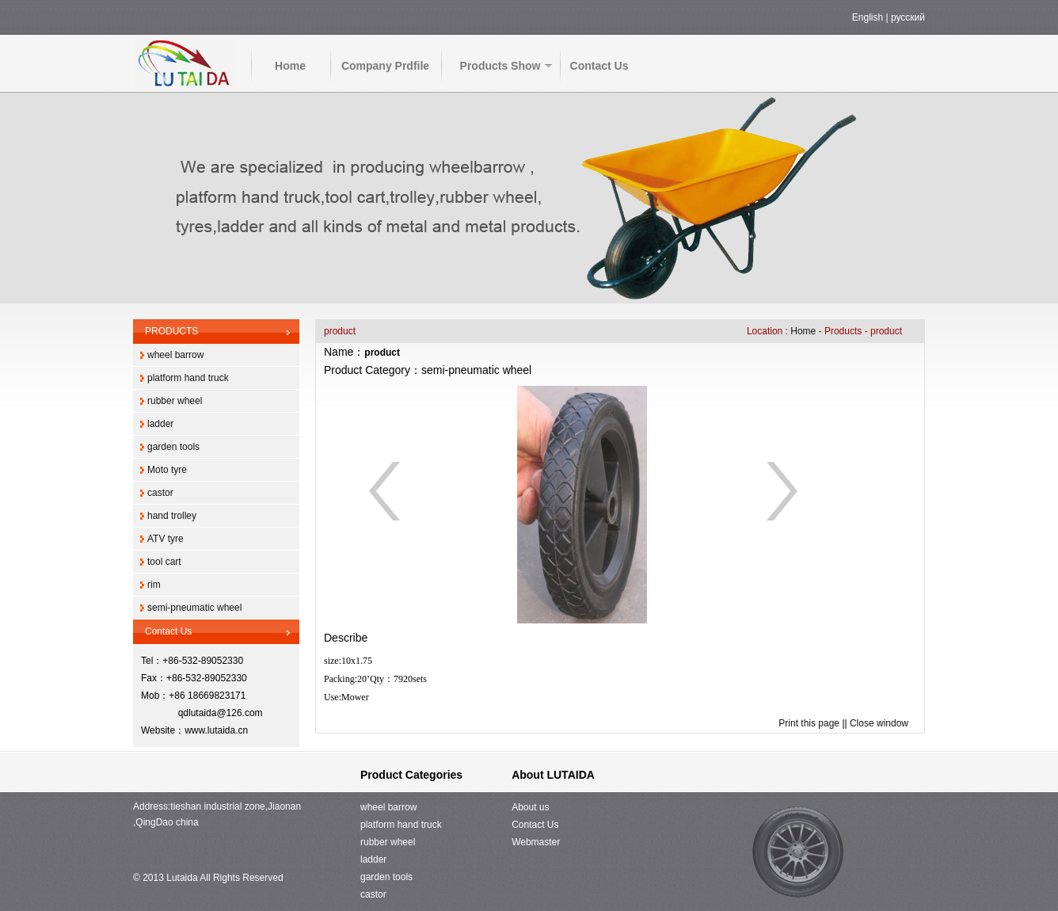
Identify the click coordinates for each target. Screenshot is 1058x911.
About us (530, 807)
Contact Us (599, 65)
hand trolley (171, 515)
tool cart (164, 561)
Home (290, 65)
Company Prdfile (385, 65)
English (867, 17)
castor (160, 492)
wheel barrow (175, 354)
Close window (879, 723)
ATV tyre (165, 538)
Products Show (500, 65)
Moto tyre (167, 469)
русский (908, 17)
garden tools (173, 446)
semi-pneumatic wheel (194, 607)
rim (154, 584)
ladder (160, 423)
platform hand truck (188, 377)
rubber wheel (174, 400)
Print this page (808, 723)
